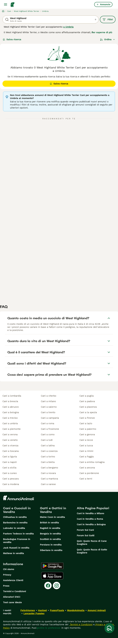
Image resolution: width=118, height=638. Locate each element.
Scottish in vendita (50, 539)
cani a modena (10, 484)
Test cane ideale (12, 602)
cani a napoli (9, 462)
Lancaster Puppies (34, 613)
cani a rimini (86, 451)
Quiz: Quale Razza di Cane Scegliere (92, 542)
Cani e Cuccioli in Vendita (17, 510)
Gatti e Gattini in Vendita (53, 510)
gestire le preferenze (48, 627)
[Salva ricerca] (109, 628)
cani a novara (48, 473)
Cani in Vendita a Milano (90, 513)
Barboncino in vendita (15, 522)
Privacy (7, 574)
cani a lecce (86, 440)
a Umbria (68, 26)
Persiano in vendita (51, 544)
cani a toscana (10, 451)
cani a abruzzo (10, 406)
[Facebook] (48, 585)
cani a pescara (10, 478)
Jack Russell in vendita (16, 547)
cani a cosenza (49, 451)
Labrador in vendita (14, 528)
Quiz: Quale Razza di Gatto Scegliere (92, 551)
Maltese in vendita (13, 553)
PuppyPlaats (57, 610)
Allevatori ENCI (11, 596)
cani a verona (10, 434)
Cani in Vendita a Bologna (91, 524)
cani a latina (48, 445)
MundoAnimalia (76, 610)
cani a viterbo (48, 395)
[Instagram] (56, 585)
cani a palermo (87, 429)
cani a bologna (10, 412)
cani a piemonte (11, 429)
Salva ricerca (12, 39)
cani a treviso (10, 418)
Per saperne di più (102, 32)
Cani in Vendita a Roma (90, 519)
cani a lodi (47, 440)
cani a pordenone (89, 473)
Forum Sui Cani (85, 530)
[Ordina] (107, 39)
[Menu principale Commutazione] (5, 4)
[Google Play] (52, 566)
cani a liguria (9, 456)
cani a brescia (10, 401)
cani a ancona (87, 467)
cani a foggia (86, 456)
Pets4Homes (27, 610)
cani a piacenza (88, 406)
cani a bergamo (49, 467)
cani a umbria (10, 423)
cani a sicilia (9, 467)
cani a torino (48, 456)
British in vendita (49, 522)
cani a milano (48, 401)
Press (6, 585)
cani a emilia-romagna (91, 462)
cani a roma (47, 423)
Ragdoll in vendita (50, 528)
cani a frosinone (50, 429)
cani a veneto (10, 440)
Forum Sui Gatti (85, 535)
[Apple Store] (52, 575)
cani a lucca (86, 445)
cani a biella (48, 462)
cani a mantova (49, 478)
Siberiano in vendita (51, 550)
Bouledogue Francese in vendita (16, 541)
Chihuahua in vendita (15, 517)
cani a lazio (85, 423)
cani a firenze (87, 418)
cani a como (48, 434)
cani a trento (48, 412)
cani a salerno (49, 406)
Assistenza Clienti (13, 580)
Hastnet (42, 610)
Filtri (108, 19)
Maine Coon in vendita (52, 517)
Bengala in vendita (50, 533)
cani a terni (85, 478)
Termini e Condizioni (14, 591)
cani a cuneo (9, 473)
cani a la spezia (88, 412)
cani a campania (50, 418)
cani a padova (87, 401)
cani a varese (48, 484)
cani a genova (87, 434)
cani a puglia (86, 395)
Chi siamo (8, 569)
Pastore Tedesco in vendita (18, 533)
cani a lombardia (11, 395)
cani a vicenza (10, 445)
